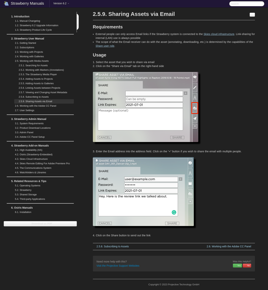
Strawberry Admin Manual (26, 119)
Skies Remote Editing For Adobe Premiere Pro (40, 163)
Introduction (18, 16)
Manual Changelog (27, 20)
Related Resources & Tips (26, 181)
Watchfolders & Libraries (30, 172)
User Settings (22, 110)
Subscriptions (24, 47)
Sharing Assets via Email (35, 101)
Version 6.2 (61, 3)
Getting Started (25, 43)
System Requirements (27, 123)
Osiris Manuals (20, 207)
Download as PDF (40, 223)
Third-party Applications (27, 199)
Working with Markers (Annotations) (39, 70)
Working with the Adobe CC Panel (33, 106)
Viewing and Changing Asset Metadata (43, 92)
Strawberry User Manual (25, 38)
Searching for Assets (33, 65)
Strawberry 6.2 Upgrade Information (36, 25)
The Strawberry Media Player (38, 74)
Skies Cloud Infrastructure (29, 159)
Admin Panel (21, 132)
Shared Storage (23, 194)
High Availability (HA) (26, 150)
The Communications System (33, 168)
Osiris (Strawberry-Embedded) (34, 154)
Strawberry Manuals (27, 3)
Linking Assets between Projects (39, 87)
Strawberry (20, 190)
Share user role (105, 45)
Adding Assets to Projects (36, 78)
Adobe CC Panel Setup (27, 137)
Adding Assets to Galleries (36, 83)
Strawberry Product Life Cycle (31, 30)
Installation (23, 212)
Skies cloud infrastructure (219, 34)
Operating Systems (25, 185)
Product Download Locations (33, 127)
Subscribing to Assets (34, 96)
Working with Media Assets (29, 61)
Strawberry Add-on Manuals (28, 145)
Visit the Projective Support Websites (118, 265)
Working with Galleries (27, 56)
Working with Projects (26, 52)
